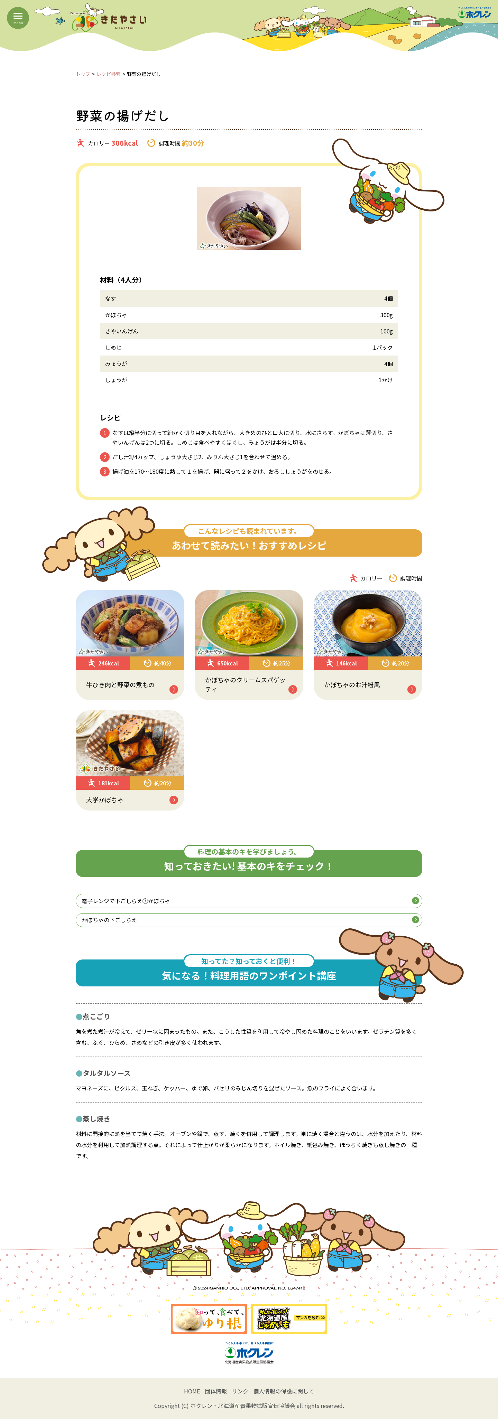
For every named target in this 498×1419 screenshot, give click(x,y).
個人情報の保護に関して (283, 1391)
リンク (240, 1391)
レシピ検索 (108, 73)
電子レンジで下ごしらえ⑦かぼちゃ (250, 901)
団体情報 (216, 1391)
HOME (192, 1391)
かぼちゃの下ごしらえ (250, 920)
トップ (83, 73)
